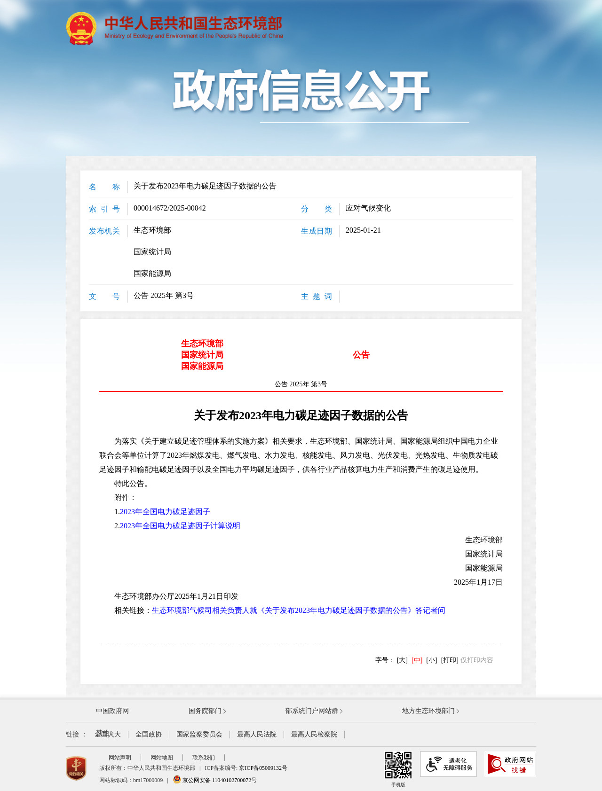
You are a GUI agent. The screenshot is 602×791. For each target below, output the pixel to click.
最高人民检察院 (314, 734)
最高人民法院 (257, 734)
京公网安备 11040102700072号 (215, 780)
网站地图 (161, 757)
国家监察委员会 (199, 734)
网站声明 (120, 757)
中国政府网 (112, 710)
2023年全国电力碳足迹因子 (165, 512)
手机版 (398, 769)
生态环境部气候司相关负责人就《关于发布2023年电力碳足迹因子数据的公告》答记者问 (298, 610)
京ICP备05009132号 (263, 768)
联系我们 (203, 757)
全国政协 (148, 734)
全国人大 (108, 734)
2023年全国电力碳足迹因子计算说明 (180, 526)
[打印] (450, 660)
